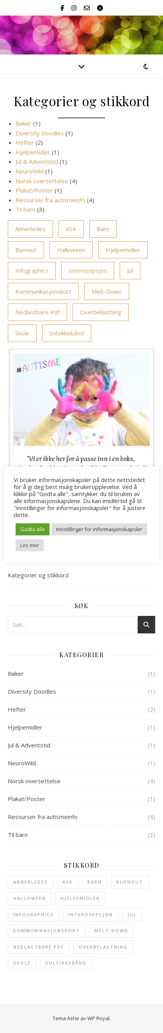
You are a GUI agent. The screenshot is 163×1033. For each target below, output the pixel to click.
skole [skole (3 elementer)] (22, 333)
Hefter (25, 142)
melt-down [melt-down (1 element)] (107, 291)
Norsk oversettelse (42, 181)
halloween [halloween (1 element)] (71, 250)
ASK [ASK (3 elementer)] (71, 229)
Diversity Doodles (40, 133)
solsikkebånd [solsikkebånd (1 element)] (67, 333)
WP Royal (98, 1018)
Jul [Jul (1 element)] (130, 270)
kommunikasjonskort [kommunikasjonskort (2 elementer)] (43, 291)
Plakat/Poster (34, 190)
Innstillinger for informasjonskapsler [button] (99, 529)
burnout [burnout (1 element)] (26, 250)
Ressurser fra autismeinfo (50, 200)
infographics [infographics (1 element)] (31, 270)
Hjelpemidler (33, 152)
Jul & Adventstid (37, 161)
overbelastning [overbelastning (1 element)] (100, 312)
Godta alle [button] (32, 529)
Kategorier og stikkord (38, 575)
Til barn (25, 209)
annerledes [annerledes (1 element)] (30, 229)
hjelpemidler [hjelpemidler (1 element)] (123, 250)
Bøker (24, 123)
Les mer (29, 545)
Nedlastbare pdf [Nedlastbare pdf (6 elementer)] (37, 312)
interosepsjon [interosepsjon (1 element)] (88, 270)
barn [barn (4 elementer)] (103, 229)
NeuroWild (30, 171)
